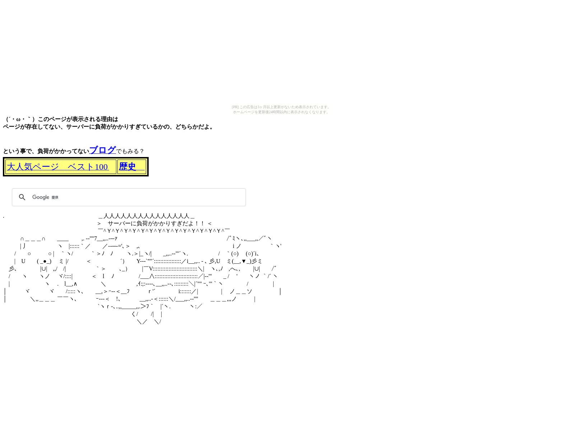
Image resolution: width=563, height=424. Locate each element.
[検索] (127, 197)
